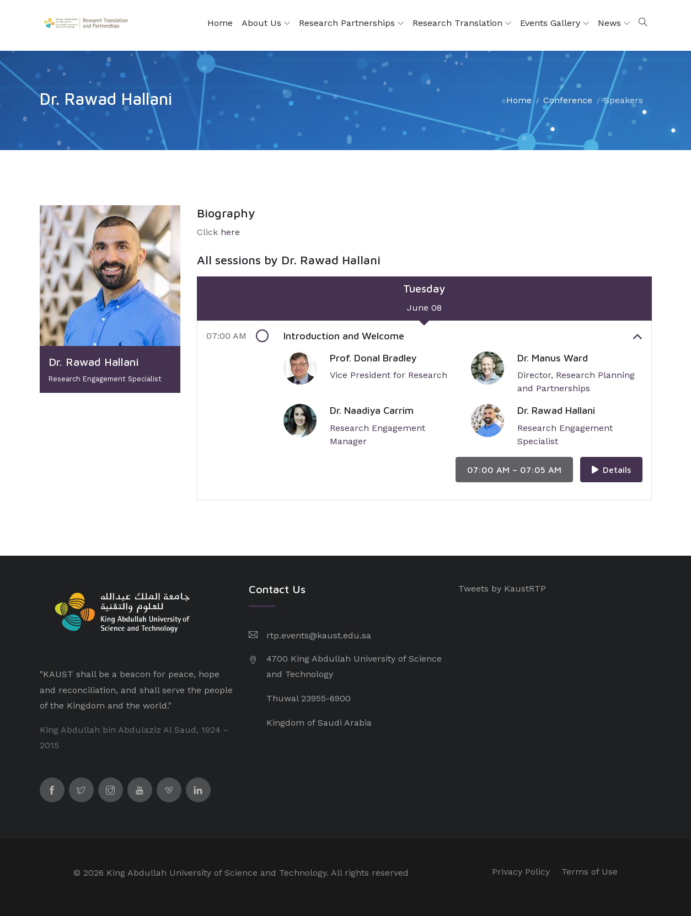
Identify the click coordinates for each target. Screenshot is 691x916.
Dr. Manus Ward (552, 358)
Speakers (623, 100)
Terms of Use (589, 871)
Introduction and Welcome (462, 336)
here (230, 232)
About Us (266, 23)
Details (611, 470)
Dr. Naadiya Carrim (372, 410)
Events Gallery (554, 23)
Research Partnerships (351, 23)
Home (220, 23)
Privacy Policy (521, 871)
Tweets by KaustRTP (502, 588)
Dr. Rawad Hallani (556, 410)
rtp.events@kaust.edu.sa (318, 635)
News (614, 23)
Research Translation (462, 23)
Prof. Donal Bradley (373, 358)
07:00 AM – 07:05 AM (514, 470)
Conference (567, 100)
